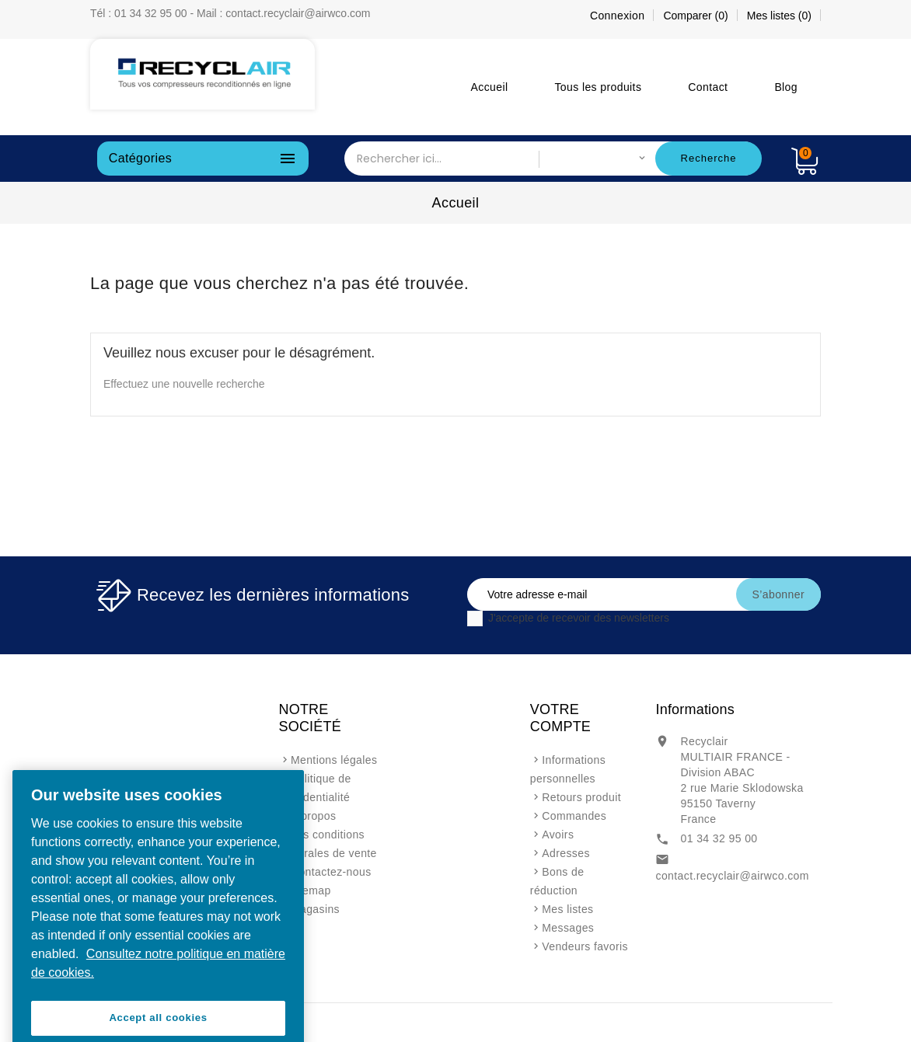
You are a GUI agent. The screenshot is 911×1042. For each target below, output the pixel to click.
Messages (568, 928)
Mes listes (567, 909)
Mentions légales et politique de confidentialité (328, 778)
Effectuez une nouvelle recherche (184, 384)
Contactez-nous (331, 872)
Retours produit (581, 797)
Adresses (566, 853)
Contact (708, 87)
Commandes (574, 816)
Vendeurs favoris (585, 946)
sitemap (311, 890)
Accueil (489, 87)
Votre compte (560, 718)
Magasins (315, 909)
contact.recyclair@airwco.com (731, 875)
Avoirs (558, 834)
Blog (786, 87)
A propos (313, 816)
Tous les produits (597, 87)
